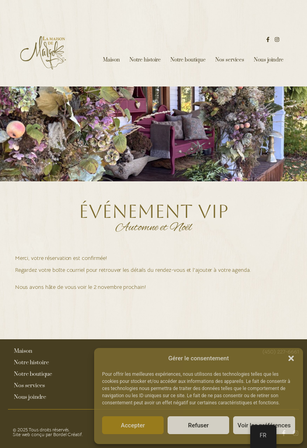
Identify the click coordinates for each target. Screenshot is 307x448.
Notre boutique (188, 60)
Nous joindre (269, 60)
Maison (111, 60)
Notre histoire (145, 60)
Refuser (198, 425)
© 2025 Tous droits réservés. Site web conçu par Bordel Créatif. (48, 432)
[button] (291, 358)
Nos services (229, 60)
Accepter (133, 425)
